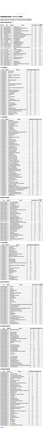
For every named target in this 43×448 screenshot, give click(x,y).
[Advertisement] (21, 6)
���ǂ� (2, 427)
